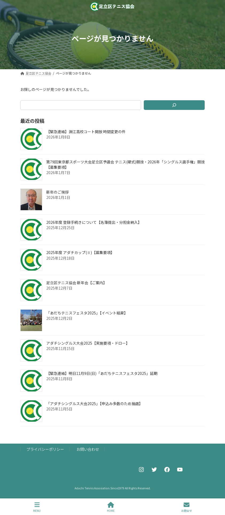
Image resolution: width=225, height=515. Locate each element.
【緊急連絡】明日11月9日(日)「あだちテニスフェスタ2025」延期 (101, 373)
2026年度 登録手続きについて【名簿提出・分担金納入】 (94, 222)
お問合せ (186, 507)
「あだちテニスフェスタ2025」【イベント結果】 (87, 313)
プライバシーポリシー (45, 449)
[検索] (174, 105)
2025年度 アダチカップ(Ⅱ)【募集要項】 (80, 252)
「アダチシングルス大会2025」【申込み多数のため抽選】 (94, 403)
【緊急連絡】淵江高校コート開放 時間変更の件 (86, 131)
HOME (111, 507)
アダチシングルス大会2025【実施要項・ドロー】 (88, 343)
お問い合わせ (87, 449)
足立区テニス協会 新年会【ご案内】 (76, 282)
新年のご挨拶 (57, 192)
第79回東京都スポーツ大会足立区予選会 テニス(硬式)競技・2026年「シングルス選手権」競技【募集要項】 (125, 164)
